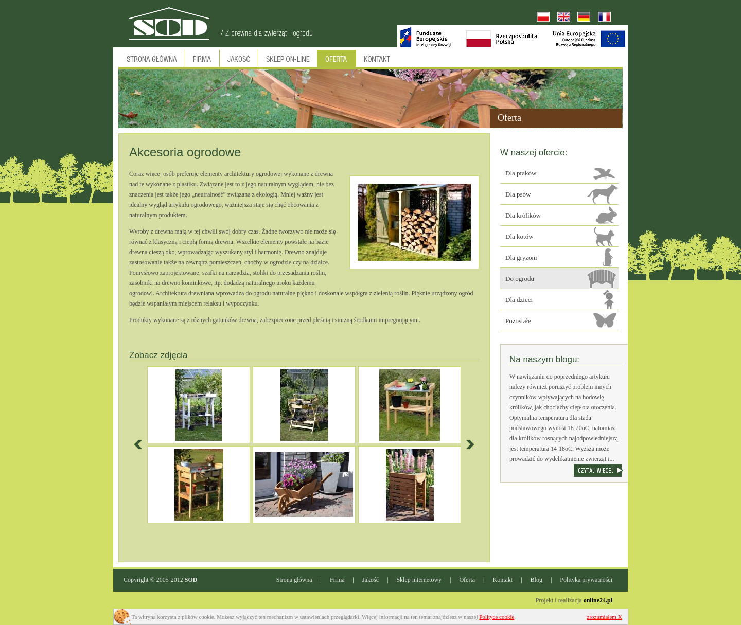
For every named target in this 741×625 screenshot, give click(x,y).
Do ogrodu (519, 278)
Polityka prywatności (586, 579)
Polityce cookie (496, 617)
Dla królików (523, 215)
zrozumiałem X (604, 617)
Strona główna (294, 579)
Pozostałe (518, 321)
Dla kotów (519, 236)
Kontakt (503, 579)
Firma (337, 579)
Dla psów (518, 194)
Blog (536, 579)
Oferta (467, 579)
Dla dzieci (519, 299)
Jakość (370, 579)
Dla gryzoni (521, 257)
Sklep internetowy (419, 579)
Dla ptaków (520, 173)
